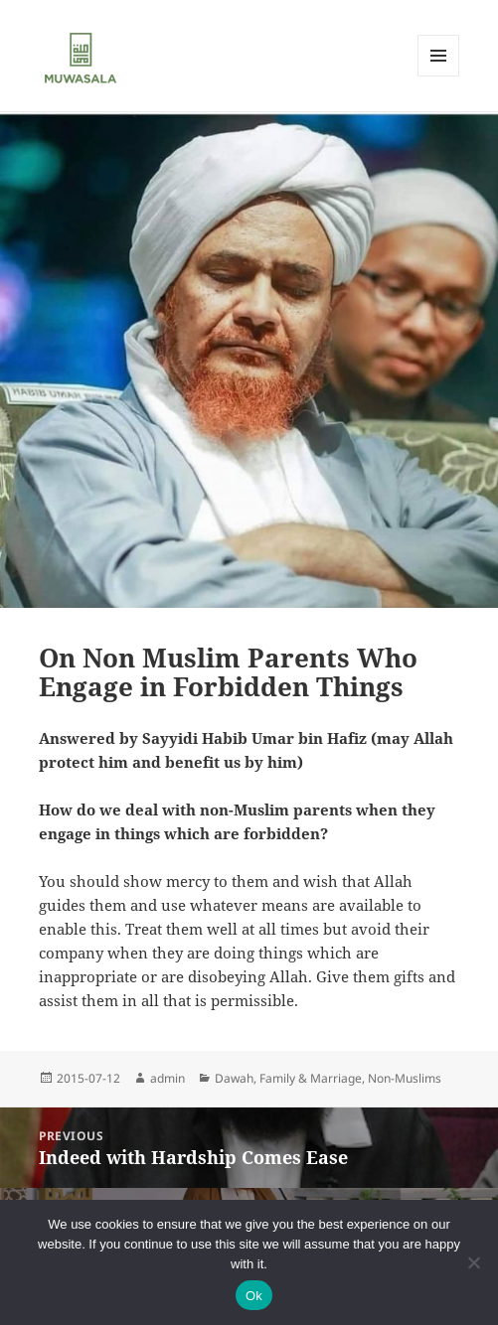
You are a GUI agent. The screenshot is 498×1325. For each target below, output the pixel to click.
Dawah (234, 1078)
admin (167, 1078)
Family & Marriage (310, 1078)
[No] (473, 1262)
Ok (254, 1295)
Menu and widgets (438, 75)
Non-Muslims (404, 1078)
